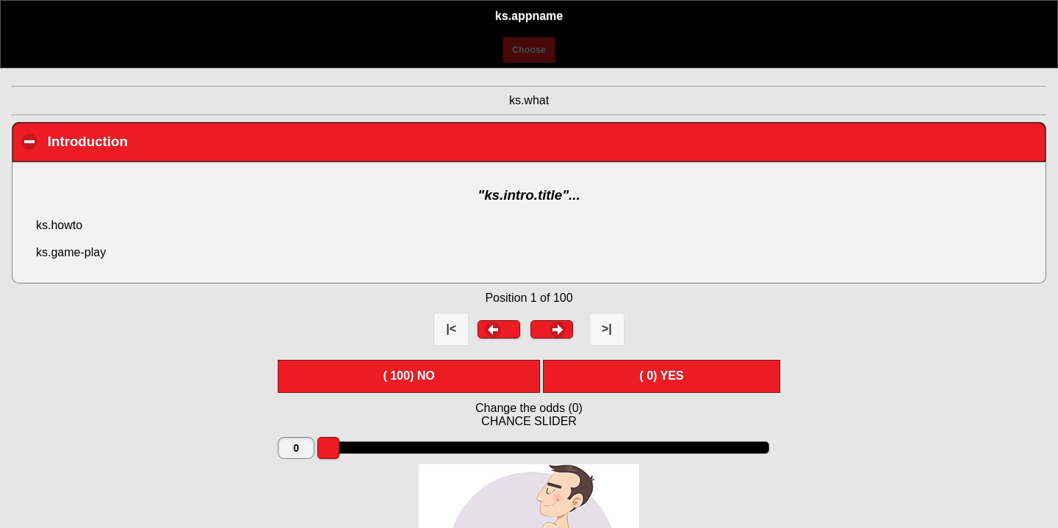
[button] (499, 329)
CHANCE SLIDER (529, 421)
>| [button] (607, 328)
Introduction (171, 141)
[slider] (328, 448)
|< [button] (451, 328)
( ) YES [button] (661, 375)
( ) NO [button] (408, 375)
